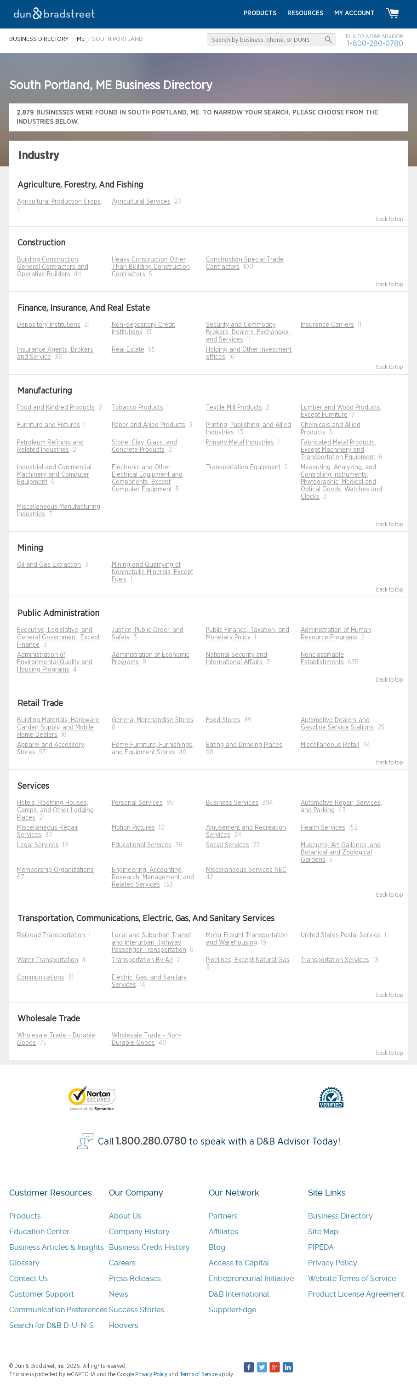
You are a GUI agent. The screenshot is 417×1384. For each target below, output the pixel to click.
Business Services (232, 803)
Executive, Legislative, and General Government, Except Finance (58, 637)
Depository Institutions (48, 325)
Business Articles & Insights (56, 1247)
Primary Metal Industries (240, 442)
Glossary (24, 1263)
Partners (223, 1216)
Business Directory (340, 1216)
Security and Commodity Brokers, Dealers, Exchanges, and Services (248, 332)
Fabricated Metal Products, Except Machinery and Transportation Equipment (338, 450)
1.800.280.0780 (151, 1141)
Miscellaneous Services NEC (246, 870)
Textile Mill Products (234, 407)
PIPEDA (321, 1247)
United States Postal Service (341, 935)
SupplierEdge (232, 1309)
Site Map (323, 1231)
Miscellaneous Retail (330, 745)
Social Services (227, 845)
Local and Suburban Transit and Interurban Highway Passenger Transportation (151, 942)
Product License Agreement (356, 1294)
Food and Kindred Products (56, 407)
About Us (125, 1216)
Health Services (323, 828)
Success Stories (136, 1309)
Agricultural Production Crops (59, 202)
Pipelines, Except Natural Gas (248, 960)
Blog (217, 1247)
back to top (389, 219)
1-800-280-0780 (375, 43)
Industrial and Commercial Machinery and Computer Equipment (54, 474)
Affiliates (223, 1231)
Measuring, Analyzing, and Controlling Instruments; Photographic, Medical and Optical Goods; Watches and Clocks (341, 482)
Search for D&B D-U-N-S (51, 1325)
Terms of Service (198, 1374)
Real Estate (128, 350)
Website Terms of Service (352, 1278)
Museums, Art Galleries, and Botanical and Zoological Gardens (341, 852)
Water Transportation (47, 960)
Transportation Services (335, 960)
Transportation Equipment (243, 467)
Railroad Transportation (51, 935)
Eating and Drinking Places (244, 745)
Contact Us (28, 1278)
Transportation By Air (142, 960)
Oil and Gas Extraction (49, 565)
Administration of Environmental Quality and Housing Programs (54, 662)
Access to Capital (239, 1263)
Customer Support (41, 1294)
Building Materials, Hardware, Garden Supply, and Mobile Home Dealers (59, 727)
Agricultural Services (141, 202)
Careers (122, 1263)
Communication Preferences (58, 1309)
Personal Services (137, 803)
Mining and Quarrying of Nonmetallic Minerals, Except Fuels (152, 572)
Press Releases (135, 1278)
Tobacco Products (137, 407)
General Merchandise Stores (153, 720)
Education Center (39, 1231)
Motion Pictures (133, 828)
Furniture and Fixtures (48, 425)
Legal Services (38, 845)
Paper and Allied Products (148, 425)
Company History (139, 1231)
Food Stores (223, 720)
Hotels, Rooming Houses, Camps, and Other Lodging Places (55, 810)
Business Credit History (149, 1247)
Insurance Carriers (327, 325)
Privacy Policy (332, 1263)
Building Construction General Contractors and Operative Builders (52, 267)
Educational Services (141, 845)
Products (25, 1216)
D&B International (239, 1294)
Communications (40, 977)
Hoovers (123, 1325)
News (118, 1294)
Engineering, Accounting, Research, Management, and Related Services (153, 877)
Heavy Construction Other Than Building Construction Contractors (151, 267)
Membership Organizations (55, 870)
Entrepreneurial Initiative (251, 1278)
